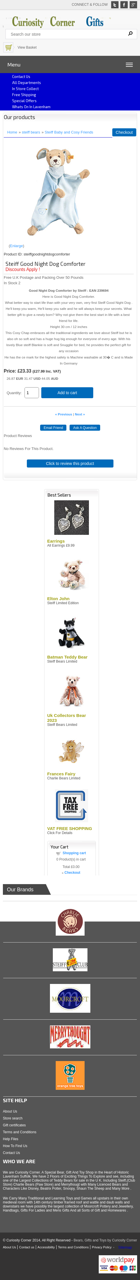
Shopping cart (74, 853)
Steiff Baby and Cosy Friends (69, 132)
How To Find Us (15, 1146)
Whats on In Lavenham (31, 106)
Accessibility (46, 1247)
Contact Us (11, 1153)
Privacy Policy (101, 1247)
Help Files (10, 1139)
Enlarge (16, 246)
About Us (10, 1111)
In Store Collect (25, 88)
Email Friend (53, 428)
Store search (13, 1118)
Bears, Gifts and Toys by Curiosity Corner (105, 1240)
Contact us (21, 76)
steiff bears (31, 132)
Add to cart (67, 392)
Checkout (124, 132)
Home (12, 132)
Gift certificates (14, 1125)
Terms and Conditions (19, 1132)
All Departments (26, 82)
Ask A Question (84, 428)
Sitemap (125, 1247)
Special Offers (24, 100)
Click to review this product (70, 463)
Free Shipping (24, 94)
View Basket (27, 47)
